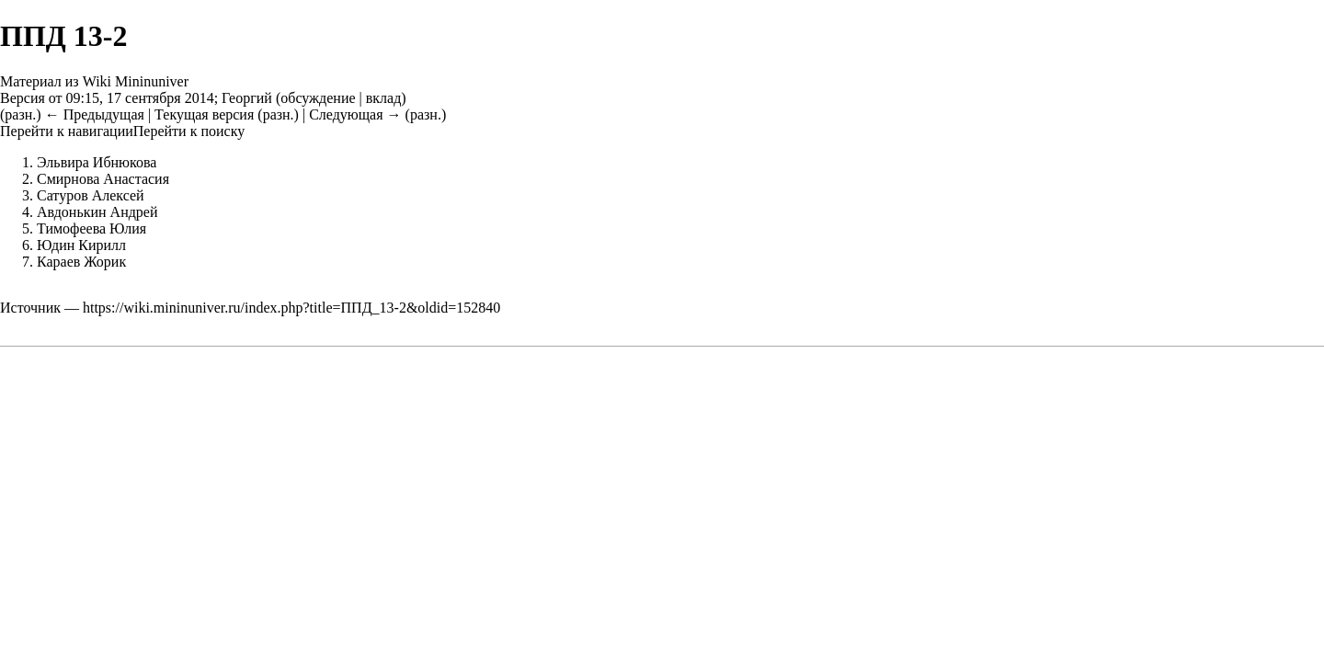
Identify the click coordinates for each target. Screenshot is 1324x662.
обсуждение (317, 98)
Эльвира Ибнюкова (96, 162)
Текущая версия (204, 114)
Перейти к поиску (189, 131)
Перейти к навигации (66, 131)
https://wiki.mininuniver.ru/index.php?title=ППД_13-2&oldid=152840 (291, 307)
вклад (384, 98)
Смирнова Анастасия (103, 179)
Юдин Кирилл (81, 245)
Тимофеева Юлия (91, 228)
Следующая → (355, 114)
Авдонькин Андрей (97, 212)
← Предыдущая (94, 114)
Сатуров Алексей (90, 195)
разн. (20, 114)
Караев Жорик (81, 261)
